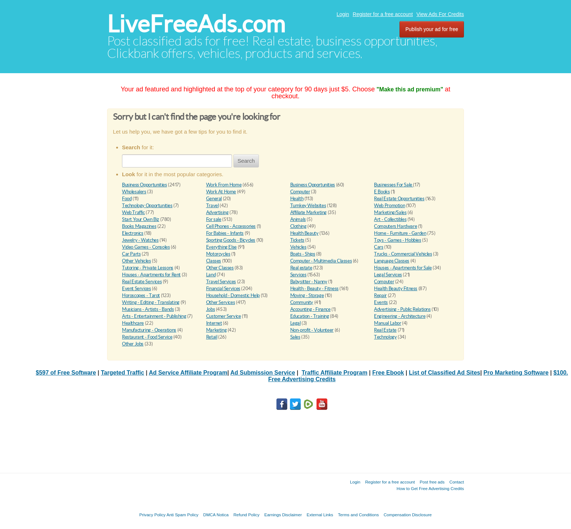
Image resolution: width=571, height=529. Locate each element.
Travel (212, 205)
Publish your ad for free (431, 29)
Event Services (136, 288)
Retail (211, 337)
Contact (456, 481)
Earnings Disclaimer (283, 514)
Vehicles (298, 247)
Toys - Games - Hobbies (397, 240)
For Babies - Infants (225, 233)
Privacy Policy (152, 514)
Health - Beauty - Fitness (314, 288)
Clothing (298, 226)
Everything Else (221, 247)
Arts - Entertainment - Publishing (154, 316)
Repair (380, 295)
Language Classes (391, 261)
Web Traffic (133, 212)
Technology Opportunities (147, 205)
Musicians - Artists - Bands (148, 309)
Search (246, 161)
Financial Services (223, 288)
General (214, 198)
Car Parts (131, 254)
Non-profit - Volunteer (312, 330)
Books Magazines (139, 226)
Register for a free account (383, 14)
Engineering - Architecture (399, 316)
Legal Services (388, 274)
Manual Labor (387, 323)
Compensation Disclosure (407, 514)
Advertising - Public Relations (402, 309)
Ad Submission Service (262, 373)
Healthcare (133, 323)
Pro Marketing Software (516, 373)
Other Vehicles (136, 261)
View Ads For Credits (440, 14)
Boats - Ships (302, 254)
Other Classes (220, 268)
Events (381, 302)
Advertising (217, 212)
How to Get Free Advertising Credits (430, 488)
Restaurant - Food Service (147, 337)
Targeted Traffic (122, 373)
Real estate (301, 268)
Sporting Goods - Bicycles (230, 240)
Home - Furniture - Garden (400, 233)
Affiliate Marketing (308, 212)
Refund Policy (246, 514)
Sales (295, 337)
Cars (378, 247)
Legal (295, 323)
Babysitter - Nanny (308, 281)
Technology (385, 337)
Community (302, 302)
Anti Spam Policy (182, 514)
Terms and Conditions (358, 514)
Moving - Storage (307, 295)
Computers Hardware (395, 226)
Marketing (216, 330)
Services (298, 274)
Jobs (210, 309)
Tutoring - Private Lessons (147, 268)
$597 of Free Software (66, 373)
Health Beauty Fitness (395, 288)
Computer (300, 191)
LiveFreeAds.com (196, 24)
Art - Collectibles (390, 219)
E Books (382, 191)
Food (126, 198)
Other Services (220, 302)
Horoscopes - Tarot (141, 295)
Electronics (132, 233)
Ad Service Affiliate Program (188, 373)
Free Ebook (388, 373)
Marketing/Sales (390, 212)
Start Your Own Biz (140, 219)
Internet (214, 323)
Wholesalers (134, 191)
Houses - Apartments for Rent (151, 274)
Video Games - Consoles (146, 247)
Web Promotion (389, 205)
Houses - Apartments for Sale (403, 268)
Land (211, 274)
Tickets (297, 240)
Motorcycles (218, 254)
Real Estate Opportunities (399, 198)
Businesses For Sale (393, 184)
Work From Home (224, 184)
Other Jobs (132, 344)
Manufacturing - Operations (149, 330)
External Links (320, 514)
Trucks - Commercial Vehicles (403, 254)
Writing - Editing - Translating (151, 302)
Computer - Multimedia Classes (321, 261)
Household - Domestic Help (233, 295)
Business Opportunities (144, 184)
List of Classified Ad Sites (444, 373)
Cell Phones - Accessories (231, 226)
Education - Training (309, 316)
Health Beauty (304, 233)
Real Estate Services (142, 281)
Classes (213, 261)
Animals (298, 219)
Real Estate (385, 330)
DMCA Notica (216, 514)
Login (342, 14)
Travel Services (221, 281)
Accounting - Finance (310, 309)
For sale (213, 219)
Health (297, 198)
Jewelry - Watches (140, 240)
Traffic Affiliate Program (334, 373)
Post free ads (432, 481)
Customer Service (223, 316)
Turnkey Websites (308, 205)
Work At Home (221, 191)
